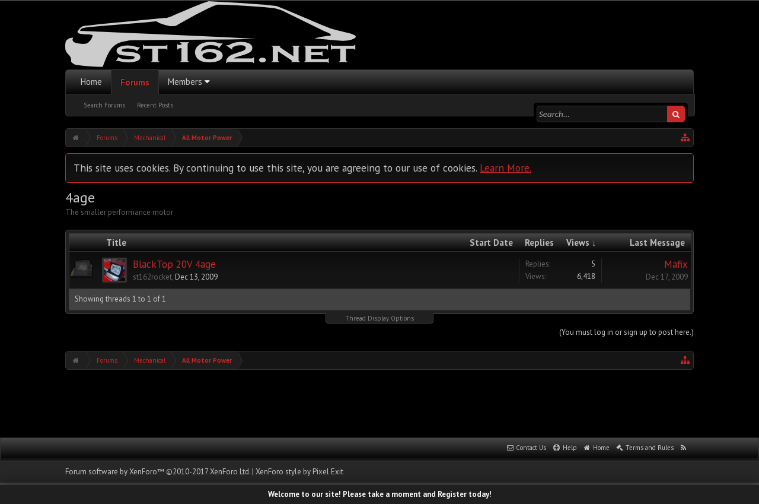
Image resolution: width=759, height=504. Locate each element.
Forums (134, 82)
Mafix (676, 264)
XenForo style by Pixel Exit (299, 472)
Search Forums (104, 105)
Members (185, 81)
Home (91, 81)
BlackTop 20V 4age (174, 264)
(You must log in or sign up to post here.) (626, 332)
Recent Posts (155, 105)
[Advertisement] (379, 402)
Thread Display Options (379, 318)
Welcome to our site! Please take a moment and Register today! (380, 494)
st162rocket (152, 277)
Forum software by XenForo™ (157, 472)
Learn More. (505, 168)
